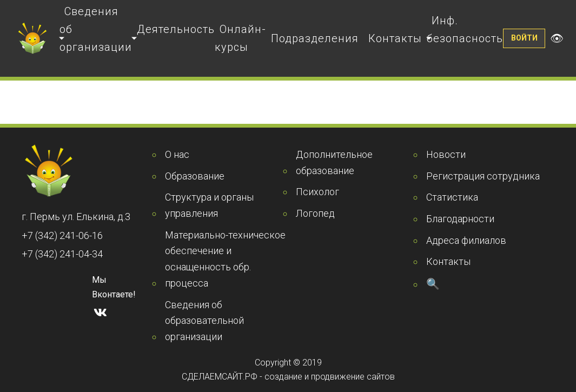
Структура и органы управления (209, 205)
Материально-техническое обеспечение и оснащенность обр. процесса (225, 259)
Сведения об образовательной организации (204, 320)
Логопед (315, 213)
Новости (446, 154)
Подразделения (315, 38)
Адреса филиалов (466, 240)
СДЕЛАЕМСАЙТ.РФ (219, 376)
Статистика (452, 197)
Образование (194, 176)
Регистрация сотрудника (483, 176)
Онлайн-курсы (240, 38)
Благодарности (460, 218)
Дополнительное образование (334, 162)
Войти (524, 38)
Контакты (395, 38)
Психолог (317, 191)
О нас (177, 154)
